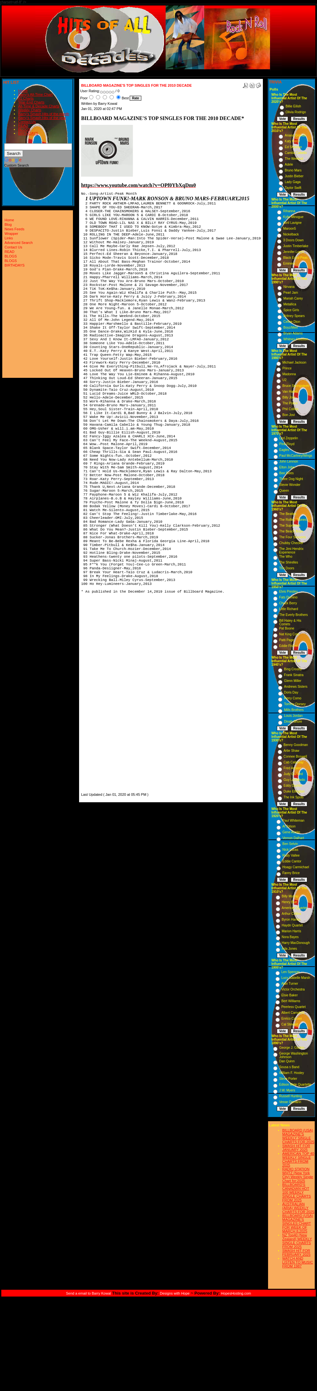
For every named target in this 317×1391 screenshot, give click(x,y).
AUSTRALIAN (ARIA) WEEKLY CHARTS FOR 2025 (298, 1208)
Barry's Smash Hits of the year (42, 118)
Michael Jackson (294, 362)
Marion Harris (291, 931)
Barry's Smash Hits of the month (43, 114)
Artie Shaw (291, 750)
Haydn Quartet (292, 925)
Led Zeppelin (288, 438)
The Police (290, 403)
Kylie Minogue (293, 217)
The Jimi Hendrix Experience (291, 550)
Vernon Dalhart (293, 838)
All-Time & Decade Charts (38, 106)
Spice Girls (291, 310)
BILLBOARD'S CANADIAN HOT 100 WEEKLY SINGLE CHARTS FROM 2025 (296, 1192)
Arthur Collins (291, 913)
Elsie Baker (289, 995)
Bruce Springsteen (295, 386)
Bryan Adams (292, 333)
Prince (286, 368)
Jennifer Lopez (293, 252)
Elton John (287, 467)
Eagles (284, 450)
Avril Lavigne (292, 223)
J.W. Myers (287, 1090)
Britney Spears (294, 316)
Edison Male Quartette (295, 1084)
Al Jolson (289, 826)
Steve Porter (288, 1078)
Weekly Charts (29, 110)
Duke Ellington (294, 791)
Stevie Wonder (289, 485)
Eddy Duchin (293, 785)
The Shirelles (288, 562)
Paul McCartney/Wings (295, 455)
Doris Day (291, 692)
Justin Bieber (294, 176)
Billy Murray (290, 896)
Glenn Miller (292, 681)
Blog (8, 224)
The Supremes (289, 525)
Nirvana (288, 287)
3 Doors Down (293, 240)
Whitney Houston (295, 339)
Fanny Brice (290, 873)
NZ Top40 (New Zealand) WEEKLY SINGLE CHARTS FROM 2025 (297, 1241)
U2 (284, 380)
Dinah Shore (293, 721)
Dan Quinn (287, 1061)
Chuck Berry (288, 603)
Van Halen (289, 391)
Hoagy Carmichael (295, 867)
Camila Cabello (296, 153)
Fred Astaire (292, 768)
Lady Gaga (292, 182)
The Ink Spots (294, 797)
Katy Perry (292, 141)
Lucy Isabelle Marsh (295, 978)
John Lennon (288, 461)
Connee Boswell (295, 756)
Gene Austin (291, 832)
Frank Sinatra (293, 675)
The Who (285, 556)
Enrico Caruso (291, 1018)
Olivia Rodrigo (296, 112)
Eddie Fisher (288, 646)
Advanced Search (19, 243)
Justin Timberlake (295, 246)
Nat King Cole (289, 634)
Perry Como (292, 698)
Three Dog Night (291, 479)
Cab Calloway (294, 762)
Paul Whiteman (293, 820)
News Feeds (14, 229)
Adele (289, 164)
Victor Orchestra (293, 989)
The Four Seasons (292, 537)
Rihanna (289, 211)
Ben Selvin (290, 844)
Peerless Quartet (293, 1007)
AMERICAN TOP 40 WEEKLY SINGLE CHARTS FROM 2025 (298, 1159)
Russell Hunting (290, 1096)
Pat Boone (286, 628)
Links (9, 238)
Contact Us (27, 122)
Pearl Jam (290, 292)
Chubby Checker (291, 543)
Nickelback (291, 234)
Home (23, 91)
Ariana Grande (295, 135)
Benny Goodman (296, 745)
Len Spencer (290, 972)
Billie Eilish (293, 106)
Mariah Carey (293, 298)
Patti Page (286, 640)
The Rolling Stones (293, 519)
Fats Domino (288, 597)
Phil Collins (290, 409)
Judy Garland (293, 774)
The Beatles (287, 514)
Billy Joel (288, 397)
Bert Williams (290, 1001)
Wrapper (11, 233)
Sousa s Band (289, 1067)
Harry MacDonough (296, 943)
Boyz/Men (290, 327)
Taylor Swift (293, 188)
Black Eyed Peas (295, 257)
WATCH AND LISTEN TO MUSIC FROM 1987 (297, 1262)
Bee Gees (286, 473)
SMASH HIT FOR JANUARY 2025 (296, 1148)
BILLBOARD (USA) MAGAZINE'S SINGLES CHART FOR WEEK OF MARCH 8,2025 (297, 1223)
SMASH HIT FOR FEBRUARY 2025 (296, 1252)
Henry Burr (289, 902)
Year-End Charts (31, 102)
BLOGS (24, 129)
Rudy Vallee (290, 855)
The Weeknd (294, 158)
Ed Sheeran (293, 147)
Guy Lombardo (294, 780)
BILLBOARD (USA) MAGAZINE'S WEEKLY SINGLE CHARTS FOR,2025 (298, 1136)
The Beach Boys (291, 531)
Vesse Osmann (290, 1102)
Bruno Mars (293, 170)
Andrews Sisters (295, 686)
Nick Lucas (290, 849)
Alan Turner (289, 983)
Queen (284, 490)
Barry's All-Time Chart (35, 94)
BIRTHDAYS (28, 133)
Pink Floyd (287, 444)
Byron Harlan (291, 919)
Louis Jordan (293, 715)
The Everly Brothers (293, 615)
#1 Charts (26, 98)
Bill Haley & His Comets (290, 622)
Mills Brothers (294, 710)
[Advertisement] (100, 694)
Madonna (289, 374)
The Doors (286, 568)
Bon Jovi (288, 415)
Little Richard (288, 609)
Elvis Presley (288, 591)
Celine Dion (291, 321)
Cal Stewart (289, 1024)
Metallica (289, 304)
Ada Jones (289, 948)
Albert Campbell (292, 1012)
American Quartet (294, 908)
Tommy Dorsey (295, 704)
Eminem (289, 263)
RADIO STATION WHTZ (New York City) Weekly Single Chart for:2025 (297, 1175)
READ (23, 125)
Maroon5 (289, 228)
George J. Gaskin (291, 1047)
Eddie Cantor (291, 861)
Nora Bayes (290, 937)
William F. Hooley (291, 1073)
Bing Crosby (292, 669)
